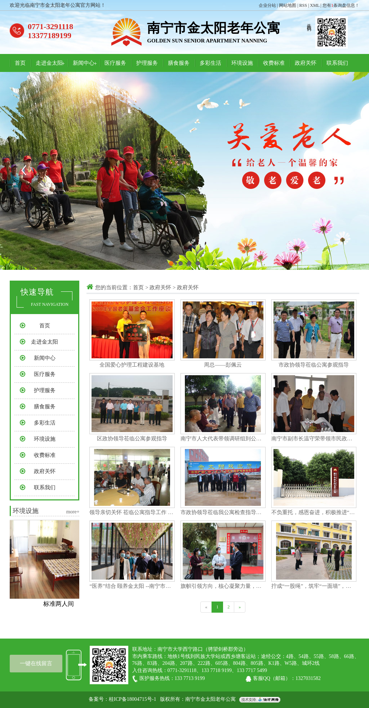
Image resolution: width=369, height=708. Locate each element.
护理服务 (147, 63)
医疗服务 (115, 63)
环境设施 (242, 63)
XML (314, 5)
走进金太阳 (49, 63)
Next (346, 170)
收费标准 (274, 63)
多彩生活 (210, 63)
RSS (303, 5)
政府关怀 (305, 63)
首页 (20, 63)
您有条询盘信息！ (341, 5)
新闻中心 (83, 63)
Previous (23, 170)
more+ (73, 511)
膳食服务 (179, 63)
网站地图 (287, 5)
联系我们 (337, 63)
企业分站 (267, 5)
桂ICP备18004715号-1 (132, 699)
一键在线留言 (36, 663)
